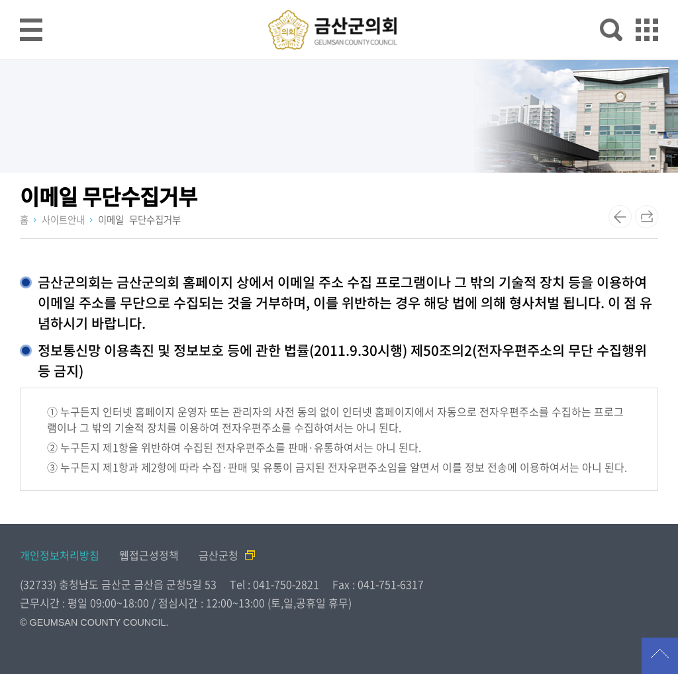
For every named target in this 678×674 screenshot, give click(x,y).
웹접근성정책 (149, 555)
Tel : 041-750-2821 (274, 584)
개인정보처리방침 (59, 555)
